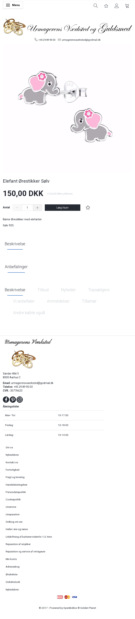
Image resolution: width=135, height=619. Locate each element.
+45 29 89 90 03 (47, 39)
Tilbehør (89, 301)
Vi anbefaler (24, 301)
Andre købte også (29, 312)
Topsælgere (99, 289)
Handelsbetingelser (16, 484)
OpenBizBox (70, 607)
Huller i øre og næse (17, 529)
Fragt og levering (15, 477)
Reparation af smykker (18, 544)
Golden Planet (88, 607)
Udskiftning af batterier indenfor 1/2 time (29, 536)
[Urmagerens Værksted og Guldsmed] (67, 26)
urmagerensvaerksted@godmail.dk (81, 39)
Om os (9, 447)
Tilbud (43, 289)
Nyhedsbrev (12, 454)
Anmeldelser (58, 301)
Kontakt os (12, 462)
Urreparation (13, 514)
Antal (7, 207)
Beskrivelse (15, 243)
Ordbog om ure (14, 521)
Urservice (11, 506)
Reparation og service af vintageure (25, 551)
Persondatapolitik (16, 492)
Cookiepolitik (13, 499)
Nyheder (68, 289)
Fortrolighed (12, 469)
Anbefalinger (16, 266)
